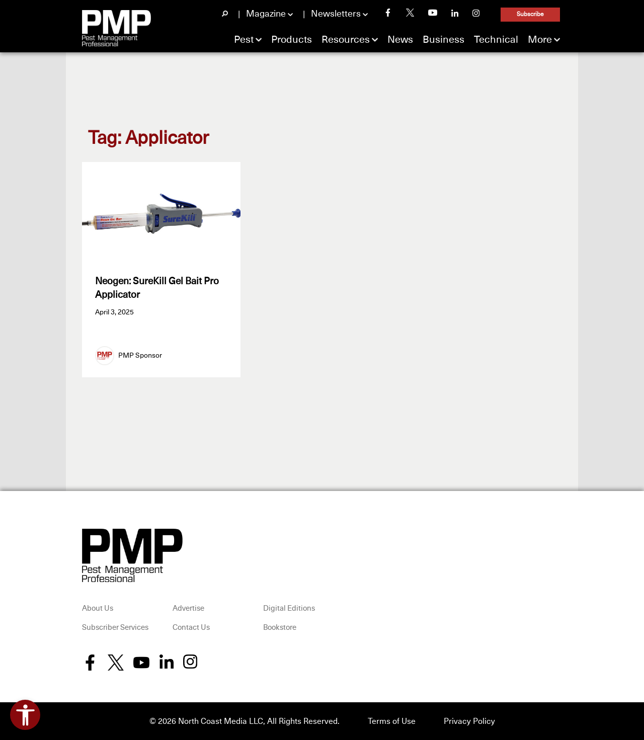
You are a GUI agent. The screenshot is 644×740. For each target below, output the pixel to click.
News (400, 40)
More (540, 40)
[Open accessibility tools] (25, 715)
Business (443, 40)
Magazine (266, 14)
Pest (244, 40)
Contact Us (191, 627)
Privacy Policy (469, 721)
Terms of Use (392, 721)
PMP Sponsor (140, 355)
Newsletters (336, 14)
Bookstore (279, 627)
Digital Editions (289, 608)
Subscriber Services (115, 627)
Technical (496, 40)
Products (291, 40)
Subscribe (530, 15)
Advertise (188, 608)
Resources (345, 40)
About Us (97, 608)
